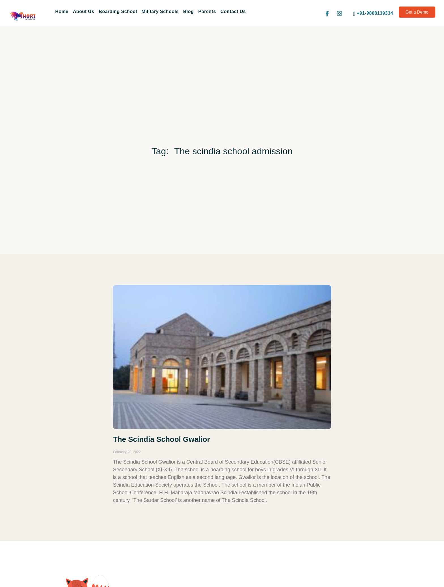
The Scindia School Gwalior (161, 439)
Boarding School (118, 11)
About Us (83, 11)
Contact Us (233, 11)
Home (61, 11)
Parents (207, 11)
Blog (188, 11)
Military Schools (160, 11)
